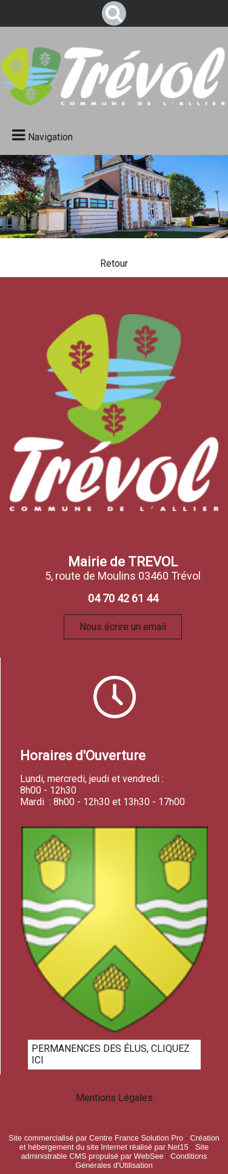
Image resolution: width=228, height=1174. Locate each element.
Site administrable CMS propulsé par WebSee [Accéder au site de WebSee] (115, 1151)
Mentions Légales (114, 1098)
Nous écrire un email (122, 627)
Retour (114, 263)
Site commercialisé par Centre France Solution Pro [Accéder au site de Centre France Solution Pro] (95, 1137)
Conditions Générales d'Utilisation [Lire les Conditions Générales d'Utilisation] (141, 1161)
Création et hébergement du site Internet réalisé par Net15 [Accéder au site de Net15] (119, 1142)
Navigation (50, 137)
